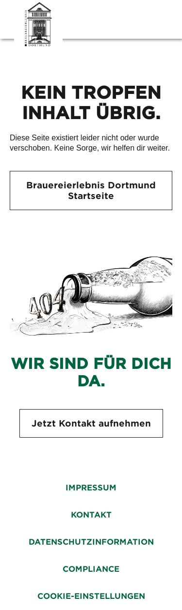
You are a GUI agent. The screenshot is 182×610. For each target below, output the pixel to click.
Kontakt (91, 514)
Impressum (91, 487)
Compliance (91, 569)
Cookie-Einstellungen (91, 596)
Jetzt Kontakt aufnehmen (91, 423)
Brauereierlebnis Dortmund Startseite (91, 190)
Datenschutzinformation (91, 542)
